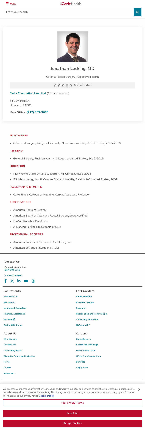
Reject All (72, 416)
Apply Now (82, 367)
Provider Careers (85, 302)
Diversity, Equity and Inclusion (19, 356)
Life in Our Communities (88, 356)
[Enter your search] (72, 12)
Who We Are (10, 339)
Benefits (80, 361)
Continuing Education (87, 319)
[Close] (139, 393)
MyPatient (83, 325)
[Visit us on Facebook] (5, 281)
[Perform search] (137, 12)
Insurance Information (15, 308)
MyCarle (9, 319)
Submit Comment (13, 275)
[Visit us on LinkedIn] (19, 281)
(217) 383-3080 (37, 112)
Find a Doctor (11, 296)
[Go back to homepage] (70, 3)
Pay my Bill (9, 302)
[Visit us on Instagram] (33, 281)
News (7, 361)
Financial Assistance (14, 313)
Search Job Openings (87, 344)
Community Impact (13, 350)
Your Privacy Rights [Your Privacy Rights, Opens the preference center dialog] (72, 406)
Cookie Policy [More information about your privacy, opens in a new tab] (46, 399)
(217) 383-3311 (73, 268)
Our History (10, 344)
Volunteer (9, 373)
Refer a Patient (84, 296)
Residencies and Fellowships (91, 313)
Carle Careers (83, 339)
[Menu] (7, 3)
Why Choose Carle (86, 350)
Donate (8, 367)
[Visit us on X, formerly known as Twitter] (12, 281)
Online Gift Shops (13, 325)
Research (81, 308)
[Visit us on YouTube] (26, 281)
